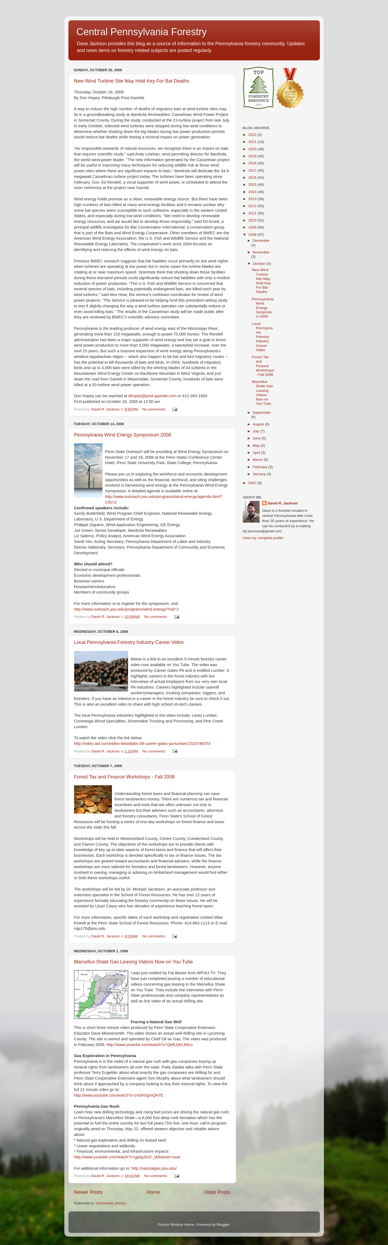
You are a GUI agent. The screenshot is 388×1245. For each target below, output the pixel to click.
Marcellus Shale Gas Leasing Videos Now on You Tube (133, 961)
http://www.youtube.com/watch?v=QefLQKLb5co (150, 1044)
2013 (252, 199)
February (260, 467)
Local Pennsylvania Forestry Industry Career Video (129, 642)
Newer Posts (88, 1192)
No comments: (154, 409)
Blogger (223, 1225)
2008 (252, 235)
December (261, 241)
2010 (252, 220)
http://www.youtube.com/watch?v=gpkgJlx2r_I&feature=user (127, 1157)
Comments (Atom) (111, 1203)
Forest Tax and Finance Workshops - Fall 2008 (124, 777)
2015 (252, 184)
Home (153, 1192)
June (257, 438)
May (257, 446)
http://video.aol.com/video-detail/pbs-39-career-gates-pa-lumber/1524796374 (142, 743)
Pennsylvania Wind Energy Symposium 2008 (122, 435)
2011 (252, 213)
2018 (252, 163)
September (262, 412)
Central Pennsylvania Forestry (142, 31)
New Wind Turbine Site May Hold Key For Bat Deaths (131, 81)
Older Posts (217, 1192)
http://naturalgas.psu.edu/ (154, 1168)
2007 (252, 483)
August (259, 424)
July (256, 431)
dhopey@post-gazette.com (152, 396)
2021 (252, 142)
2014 (252, 192)
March (258, 460)
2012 (252, 206)
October (260, 264)
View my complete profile (263, 538)
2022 (252, 135)
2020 (252, 149)
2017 (252, 170)
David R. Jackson (283, 503)
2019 (252, 156)
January (260, 474)
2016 (252, 177)
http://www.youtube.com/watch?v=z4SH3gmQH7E (118, 1095)
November (261, 252)
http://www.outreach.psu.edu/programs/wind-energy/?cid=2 (126, 609)
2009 (252, 227)
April (257, 453)
